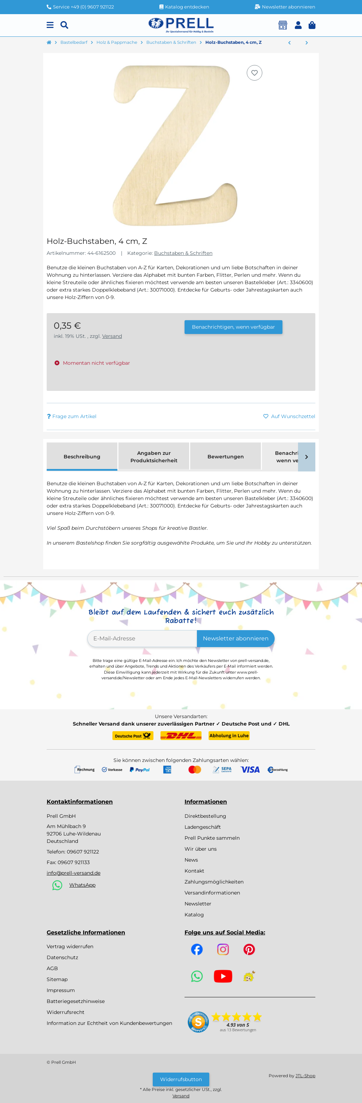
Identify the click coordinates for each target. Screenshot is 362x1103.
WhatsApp (82, 885)
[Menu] (50, 25)
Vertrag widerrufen (70, 946)
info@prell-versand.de (73, 873)
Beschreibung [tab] (82, 456)
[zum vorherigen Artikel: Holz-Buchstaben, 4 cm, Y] (289, 43)
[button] (298, 25)
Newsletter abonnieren (236, 638)
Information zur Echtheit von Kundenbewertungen (109, 1023)
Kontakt (194, 871)
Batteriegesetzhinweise (76, 1001)
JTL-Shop (305, 1075)
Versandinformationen (212, 893)
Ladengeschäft (203, 827)
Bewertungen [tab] (226, 456)
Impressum (61, 990)
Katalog (194, 914)
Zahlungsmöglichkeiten (214, 882)
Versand (112, 336)
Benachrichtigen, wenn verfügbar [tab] (297, 457)
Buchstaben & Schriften (183, 253)
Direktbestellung (205, 816)
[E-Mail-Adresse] (142, 638)
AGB (52, 968)
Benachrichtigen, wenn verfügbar (233, 327)
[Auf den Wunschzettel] (254, 73)
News (191, 860)
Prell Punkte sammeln (212, 838)
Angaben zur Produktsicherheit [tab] (153, 457)
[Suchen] (64, 25)
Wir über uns (201, 849)
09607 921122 (83, 852)
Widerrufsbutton (181, 1079)
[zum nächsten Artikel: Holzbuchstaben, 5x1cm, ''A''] (306, 43)
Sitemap (57, 979)
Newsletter (198, 903)
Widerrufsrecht (65, 1012)
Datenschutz (62, 957)
